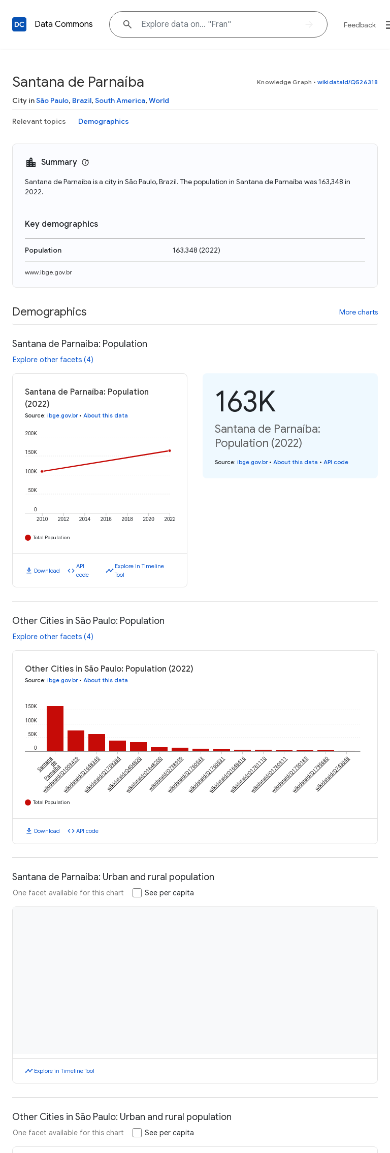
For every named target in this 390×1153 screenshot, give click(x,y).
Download (47, 570)
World (159, 100)
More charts (358, 312)
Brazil (81, 100)
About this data (105, 415)
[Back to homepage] (19, 24)
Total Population (51, 537)
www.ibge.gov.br (48, 272)
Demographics (103, 121)
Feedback (360, 24)
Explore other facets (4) (53, 359)
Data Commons (64, 24)
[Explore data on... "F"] (218, 24)
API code (82, 570)
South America (120, 100)
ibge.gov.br (62, 415)
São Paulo (52, 100)
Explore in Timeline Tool (139, 570)
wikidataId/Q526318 (347, 82)
